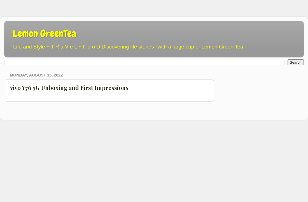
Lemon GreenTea (44, 33)
